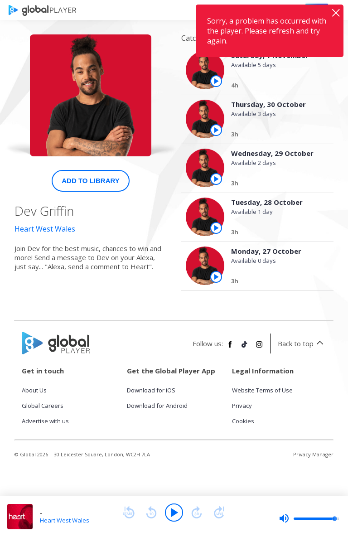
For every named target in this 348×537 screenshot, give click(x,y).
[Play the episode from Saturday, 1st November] (216, 81)
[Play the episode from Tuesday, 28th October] (216, 228)
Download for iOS (151, 390)
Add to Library (91, 180)
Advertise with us (45, 421)
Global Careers (42, 406)
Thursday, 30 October (268, 104)
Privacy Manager (313, 454)
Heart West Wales (44, 229)
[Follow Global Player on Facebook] (230, 348)
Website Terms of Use (262, 390)
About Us (34, 390)
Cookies (243, 421)
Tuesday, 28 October (267, 202)
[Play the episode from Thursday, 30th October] (216, 130)
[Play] (174, 512)
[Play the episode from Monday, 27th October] (216, 277)
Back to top (302, 343)
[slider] (309, 518)
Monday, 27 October (266, 251)
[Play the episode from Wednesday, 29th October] (216, 179)
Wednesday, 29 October (272, 153)
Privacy (242, 406)
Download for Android (157, 406)
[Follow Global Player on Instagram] (259, 348)
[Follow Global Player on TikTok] (244, 348)
